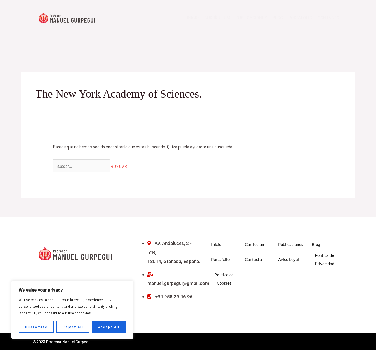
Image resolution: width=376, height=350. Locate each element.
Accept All (108, 326)
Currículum (217, 17)
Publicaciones (251, 17)
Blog (278, 17)
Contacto (328, 17)
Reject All (73, 326)
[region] (72, 310)
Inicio (193, 17)
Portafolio (300, 17)
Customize (36, 326)
